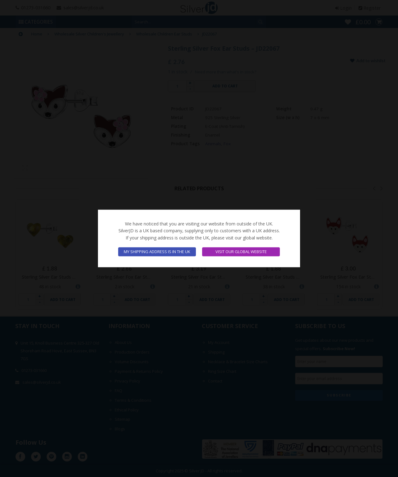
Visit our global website (241, 252)
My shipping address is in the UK (157, 252)
